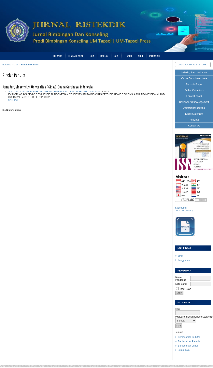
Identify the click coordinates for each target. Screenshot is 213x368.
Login (91, 56)
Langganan (184, 260)
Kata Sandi (181, 284)
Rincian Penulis (30, 64)
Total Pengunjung (184, 210)
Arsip (140, 56)
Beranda (57, 56)
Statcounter (181, 207)
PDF (16, 100)
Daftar (104, 56)
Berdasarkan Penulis (189, 341)
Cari (116, 56)
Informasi (154, 56)
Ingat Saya (185, 289)
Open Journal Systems (192, 64)
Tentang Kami (75, 56)
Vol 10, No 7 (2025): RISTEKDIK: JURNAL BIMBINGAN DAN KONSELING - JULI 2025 (54, 91)
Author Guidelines (194, 90)
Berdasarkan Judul (188, 345)
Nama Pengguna (180, 278)
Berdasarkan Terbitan (189, 337)
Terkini (128, 56)
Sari (10, 100)
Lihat (180, 256)
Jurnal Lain (184, 350)
